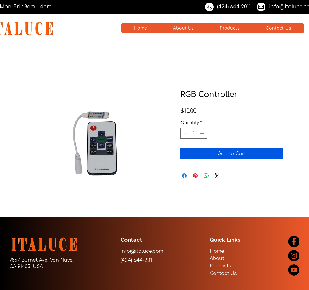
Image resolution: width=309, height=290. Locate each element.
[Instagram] (293, 255)
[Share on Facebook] (184, 175)
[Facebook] (293, 241)
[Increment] (202, 133)
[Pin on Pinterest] (195, 175)
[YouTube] (293, 270)
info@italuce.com (141, 251)
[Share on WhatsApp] (206, 175)
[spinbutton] (194, 133)
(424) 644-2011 (233, 7)
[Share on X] (217, 175)
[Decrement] (185, 133)
